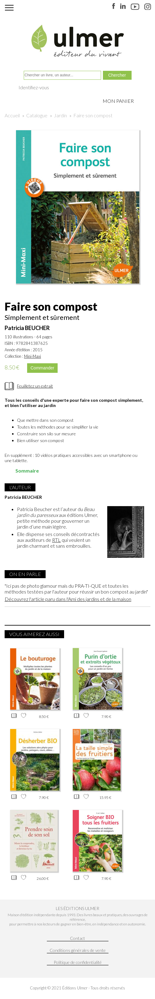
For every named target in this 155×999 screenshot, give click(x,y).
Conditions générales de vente (78, 950)
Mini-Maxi (32, 356)
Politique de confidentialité (78, 962)
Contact (77, 938)
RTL (56, 540)
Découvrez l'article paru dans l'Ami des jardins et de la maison (68, 599)
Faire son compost (92, 115)
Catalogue (36, 115)
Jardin (60, 115)
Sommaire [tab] (23, 470)
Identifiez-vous (33, 87)
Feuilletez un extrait (35, 386)
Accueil (12, 115)
